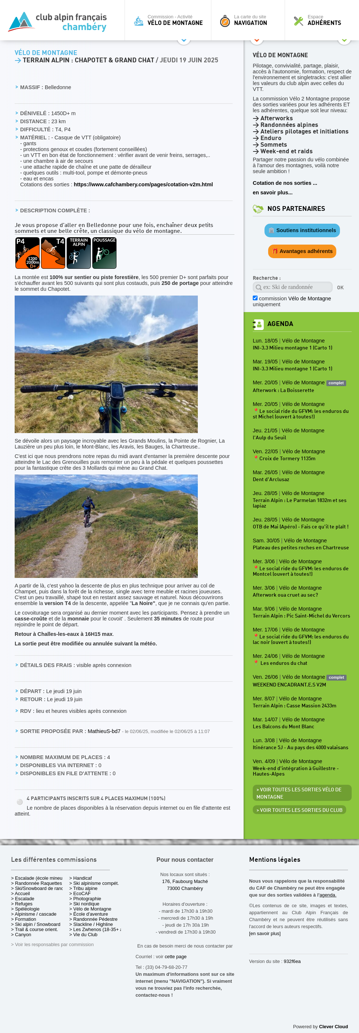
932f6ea (292, 961)
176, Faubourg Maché (185, 881)
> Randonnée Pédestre (93, 919)
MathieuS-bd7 (105, 731)
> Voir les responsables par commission (52, 944)
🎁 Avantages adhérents (302, 251)
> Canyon (21, 934)
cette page (176, 956)
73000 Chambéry (185, 888)
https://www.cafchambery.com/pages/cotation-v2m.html (143, 184)
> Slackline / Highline (91, 924)
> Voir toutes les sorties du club (299, 810)
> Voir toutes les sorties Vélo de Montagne (298, 793)
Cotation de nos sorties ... (285, 183)
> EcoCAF (80, 893)
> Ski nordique (84, 903)
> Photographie (85, 898)
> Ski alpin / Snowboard (35, 924)
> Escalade (22, 898)
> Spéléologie (25, 909)
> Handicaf (80, 878)
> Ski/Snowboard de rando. (39, 888)
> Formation (23, 919)
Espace (323, 20)
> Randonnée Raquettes (36, 883)
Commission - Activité (169, 20)
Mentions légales (274, 860)
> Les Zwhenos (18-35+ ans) (99, 929)
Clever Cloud (333, 1026)
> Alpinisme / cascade (33, 914)
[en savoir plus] (265, 933)
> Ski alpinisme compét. (94, 883)
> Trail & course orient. (34, 929)
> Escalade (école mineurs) (39, 878)
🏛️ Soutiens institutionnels (302, 230)
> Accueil (20, 893)
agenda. (327, 895)
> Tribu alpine (83, 888)
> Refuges (22, 903)
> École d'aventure (88, 914)
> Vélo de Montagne (90, 909)
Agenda (280, 323)
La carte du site (250, 20)
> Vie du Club (83, 934)
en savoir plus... (273, 192)
